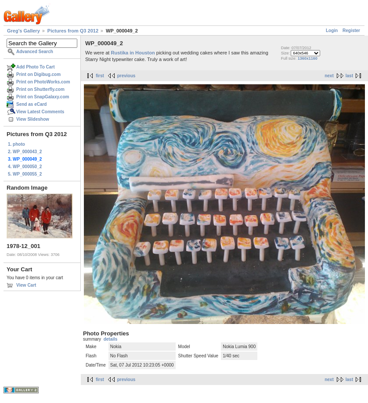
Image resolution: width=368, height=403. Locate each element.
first (100, 75)
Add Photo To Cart (35, 67)
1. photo (16, 144)
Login (332, 30)
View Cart (26, 285)
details (111, 339)
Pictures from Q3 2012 (72, 30)
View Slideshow (32, 119)
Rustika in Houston (133, 52)
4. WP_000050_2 (25, 166)
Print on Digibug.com (38, 74)
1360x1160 (307, 58)
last (349, 75)
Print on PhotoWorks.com (43, 81)
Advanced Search (34, 51)
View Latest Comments (40, 111)
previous (126, 75)
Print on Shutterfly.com (40, 89)
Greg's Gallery (23, 30)
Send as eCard (31, 104)
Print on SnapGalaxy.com (42, 96)
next (329, 75)
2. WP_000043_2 (25, 151)
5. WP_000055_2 (25, 174)
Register (351, 30)
